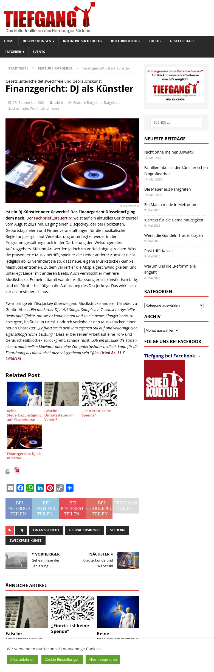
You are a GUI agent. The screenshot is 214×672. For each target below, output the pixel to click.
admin (59, 102)
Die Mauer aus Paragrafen (167, 189)
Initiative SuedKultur (83, 41)
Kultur (155, 41)
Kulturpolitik (124, 41)
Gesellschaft (182, 41)
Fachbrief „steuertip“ (53, 218)
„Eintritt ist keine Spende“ (70, 628)
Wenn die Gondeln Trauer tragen (173, 235)
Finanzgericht (46, 530)
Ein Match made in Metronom (171, 204)
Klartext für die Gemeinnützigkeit (173, 220)
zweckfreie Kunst (25, 540)
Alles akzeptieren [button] (103, 659)
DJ (21, 530)
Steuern (117, 530)
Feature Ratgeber (87, 102)
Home (9, 41)
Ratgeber (12, 51)
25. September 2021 (29, 102)
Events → (41, 51)
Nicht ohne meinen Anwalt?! (169, 152)
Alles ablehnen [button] (22, 659)
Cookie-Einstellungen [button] (62, 659)
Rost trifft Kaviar (158, 250)
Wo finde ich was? (44, 108)
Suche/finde (18, 108)
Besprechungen (37, 41)
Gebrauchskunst (84, 530)
